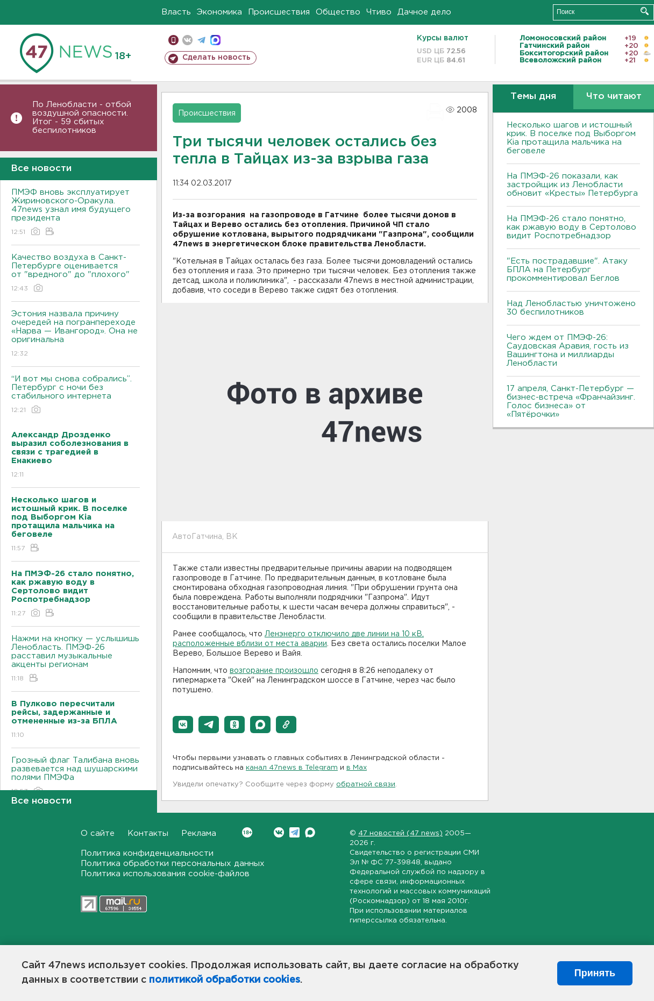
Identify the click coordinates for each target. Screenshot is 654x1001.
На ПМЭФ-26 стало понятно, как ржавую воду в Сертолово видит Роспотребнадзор (571, 227)
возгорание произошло (274, 671)
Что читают (614, 97)
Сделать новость (216, 57)
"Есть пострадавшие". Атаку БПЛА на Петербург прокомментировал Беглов (567, 270)
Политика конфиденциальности (147, 853)
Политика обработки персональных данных (173, 863)
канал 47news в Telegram (292, 768)
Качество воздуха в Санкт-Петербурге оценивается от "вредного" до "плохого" (75, 273)
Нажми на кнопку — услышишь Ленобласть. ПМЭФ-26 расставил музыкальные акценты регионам (75, 659)
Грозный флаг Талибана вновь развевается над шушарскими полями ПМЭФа (75, 776)
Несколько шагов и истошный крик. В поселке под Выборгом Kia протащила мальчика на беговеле (571, 138)
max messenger (215, 40)
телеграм (201, 40)
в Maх (356, 768)
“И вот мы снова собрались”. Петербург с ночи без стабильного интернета (75, 395)
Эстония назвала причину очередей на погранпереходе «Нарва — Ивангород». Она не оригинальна (75, 334)
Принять (594, 973)
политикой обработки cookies (224, 980)
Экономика (219, 12)
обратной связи (365, 784)
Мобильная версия (173, 40)
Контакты (147, 833)
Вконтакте (247, 832)
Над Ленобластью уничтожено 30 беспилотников (571, 308)
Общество (338, 12)
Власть (176, 12)
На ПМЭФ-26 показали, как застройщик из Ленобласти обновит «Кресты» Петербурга (572, 185)
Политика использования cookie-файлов (165, 873)
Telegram (294, 832)
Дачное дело (424, 12)
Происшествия (279, 12)
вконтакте (187, 40)
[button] (183, 724)
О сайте (98, 833)
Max (310, 832)
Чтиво (379, 12)
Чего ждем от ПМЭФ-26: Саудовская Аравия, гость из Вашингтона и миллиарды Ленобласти (568, 350)
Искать (645, 11)
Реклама (198, 833)
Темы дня (533, 97)
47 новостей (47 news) (400, 833)
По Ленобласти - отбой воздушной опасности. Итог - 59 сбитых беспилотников (81, 117)
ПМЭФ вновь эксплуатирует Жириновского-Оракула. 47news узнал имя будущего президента (75, 213)
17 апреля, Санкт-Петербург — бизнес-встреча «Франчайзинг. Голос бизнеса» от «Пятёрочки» (571, 401)
